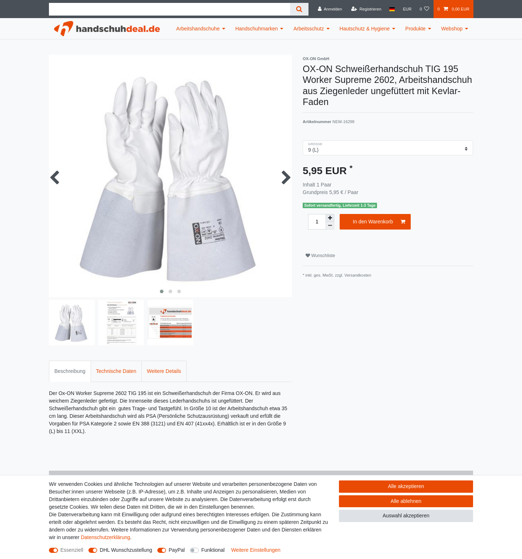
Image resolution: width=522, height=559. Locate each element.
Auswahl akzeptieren (405, 515)
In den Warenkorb (379, 222)
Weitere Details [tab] (164, 371)
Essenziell (72, 550)
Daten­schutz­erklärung (105, 537)
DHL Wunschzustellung (126, 550)
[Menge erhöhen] (330, 218)
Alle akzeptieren (406, 486)
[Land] (392, 9)
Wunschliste (320, 255)
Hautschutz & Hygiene (365, 28)
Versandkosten (357, 275)
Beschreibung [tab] (70, 371)
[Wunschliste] (424, 9)
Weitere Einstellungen (256, 550)
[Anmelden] (330, 9)
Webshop (452, 28)
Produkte (415, 28)
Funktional (213, 550)
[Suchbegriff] (169, 9)
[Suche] (299, 9)
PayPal (177, 550)
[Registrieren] (366, 9)
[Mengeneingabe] (317, 222)
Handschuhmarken (256, 28)
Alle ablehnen (406, 501)
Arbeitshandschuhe (198, 28)
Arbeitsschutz (308, 28)
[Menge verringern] (330, 226)
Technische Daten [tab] (116, 371)
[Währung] (407, 9)
